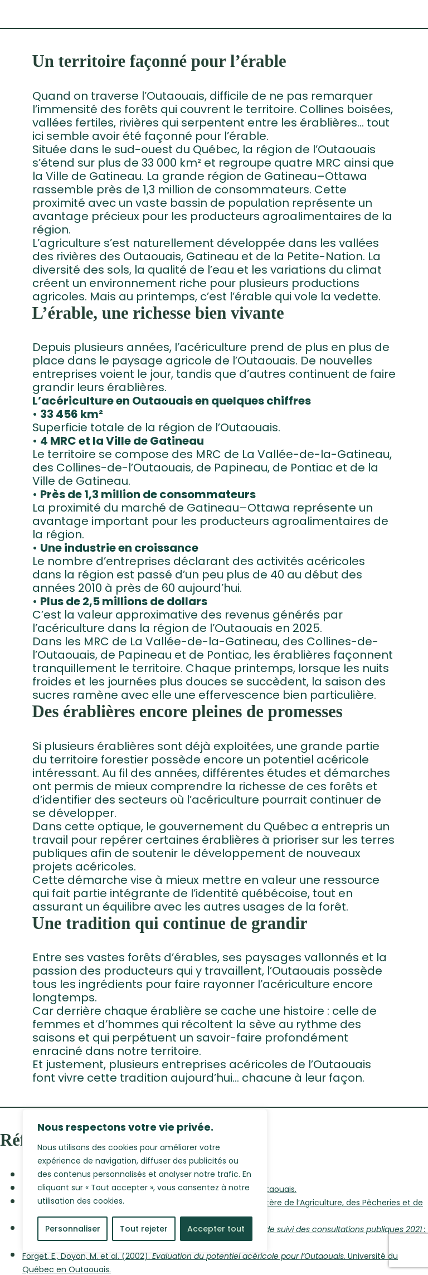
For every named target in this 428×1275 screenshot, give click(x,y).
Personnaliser (72, 1228)
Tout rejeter (144, 1228)
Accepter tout (216, 1228)
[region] (145, 1181)
